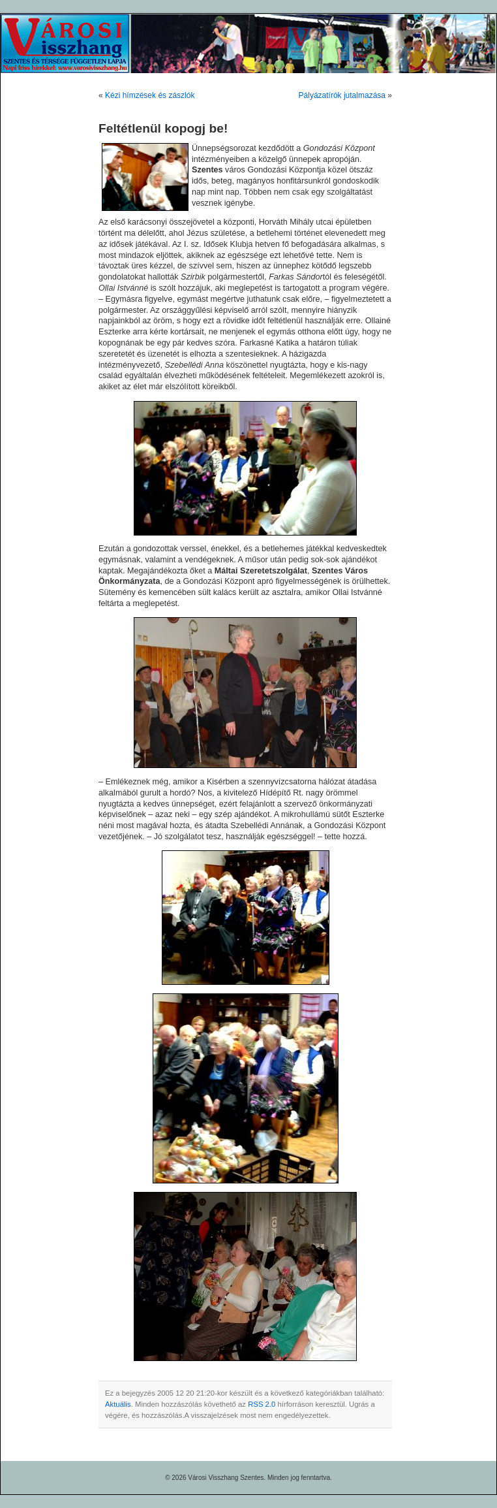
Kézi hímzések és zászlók (149, 95)
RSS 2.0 (261, 1404)
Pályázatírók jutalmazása (342, 95)
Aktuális (118, 1404)
